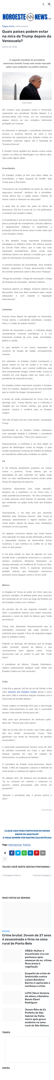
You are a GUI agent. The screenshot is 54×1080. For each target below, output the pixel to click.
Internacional (22, 26)
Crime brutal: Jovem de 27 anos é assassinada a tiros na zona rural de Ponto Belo (26, 939)
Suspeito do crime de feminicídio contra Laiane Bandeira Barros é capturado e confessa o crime (37, 979)
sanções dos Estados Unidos (22, 692)
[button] (43, 4)
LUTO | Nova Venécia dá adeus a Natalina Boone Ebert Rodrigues (37, 998)
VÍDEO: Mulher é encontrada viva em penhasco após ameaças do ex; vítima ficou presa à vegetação (38, 958)
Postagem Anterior (12, 875)
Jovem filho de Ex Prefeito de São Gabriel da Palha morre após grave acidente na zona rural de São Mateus (37, 1017)
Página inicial (8, 26)
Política (27, 845)
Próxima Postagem (41, 875)
